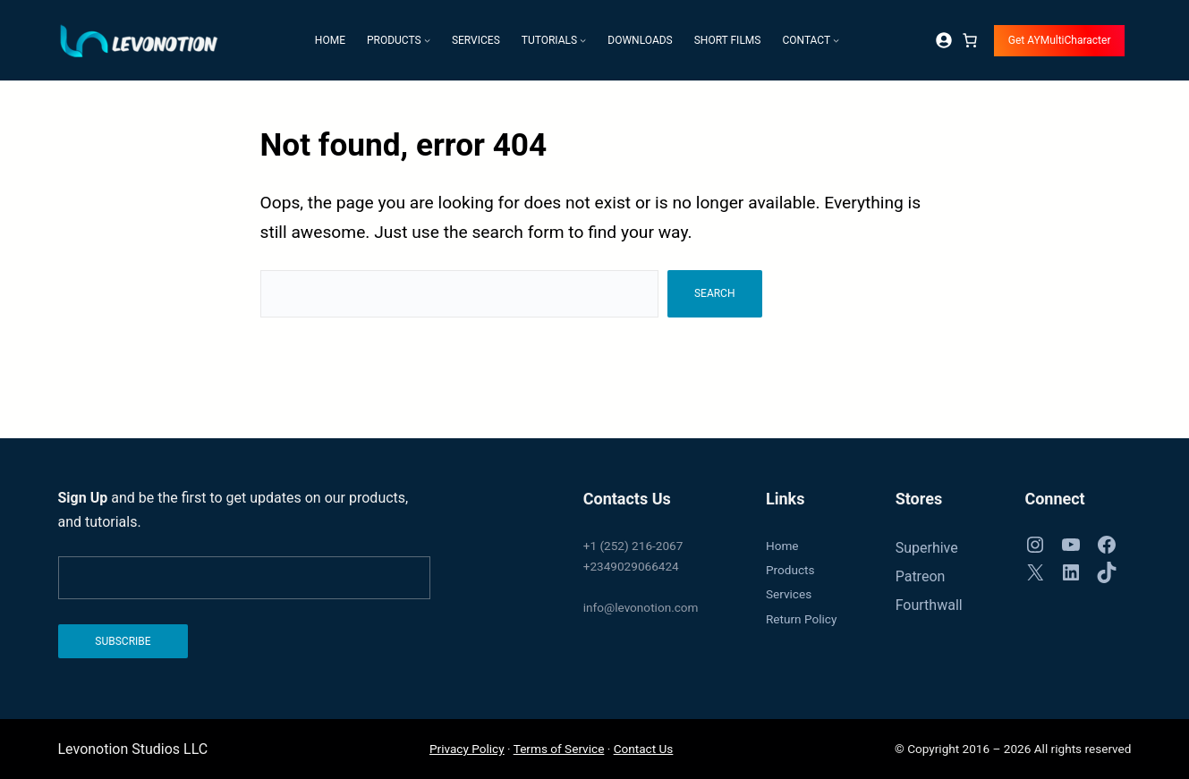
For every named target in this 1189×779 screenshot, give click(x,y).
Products (790, 570)
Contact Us (644, 748)
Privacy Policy (467, 748)
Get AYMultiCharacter (1059, 40)
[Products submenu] (427, 40)
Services (788, 594)
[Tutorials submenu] (583, 40)
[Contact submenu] (836, 40)
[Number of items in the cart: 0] (970, 40)
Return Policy (801, 619)
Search (714, 293)
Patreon (921, 576)
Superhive (927, 547)
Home (782, 545)
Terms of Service (559, 748)
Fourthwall (929, 605)
